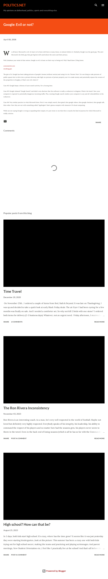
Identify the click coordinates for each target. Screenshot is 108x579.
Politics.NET (14, 5)
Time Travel (12, 291)
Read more (99, 322)
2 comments (16, 322)
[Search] (96, 5)
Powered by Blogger (54, 571)
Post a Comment (18, 438)
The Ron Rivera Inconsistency (26, 408)
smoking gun (7, 69)
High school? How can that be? (26, 524)
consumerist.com (9, 66)
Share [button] (98, 122)
